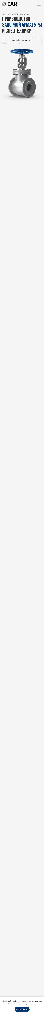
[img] (39, 4)
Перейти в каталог (22, 40)
